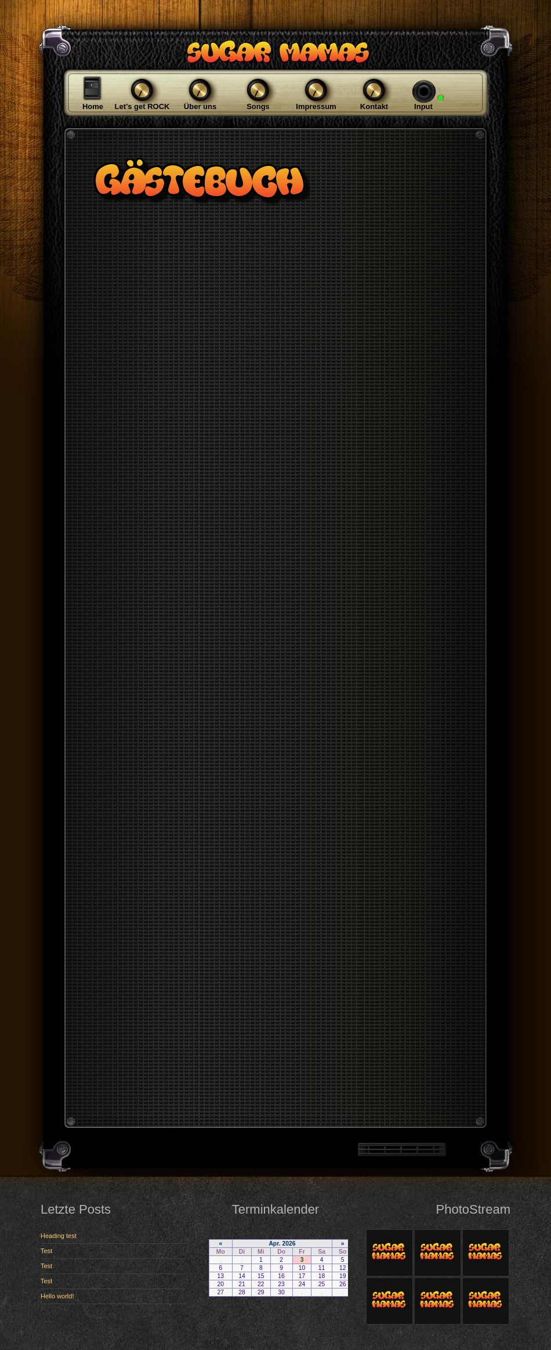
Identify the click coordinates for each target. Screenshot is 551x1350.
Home (92, 106)
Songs (258, 106)
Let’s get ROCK (142, 106)
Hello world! (57, 1296)
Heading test (59, 1235)
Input (423, 106)
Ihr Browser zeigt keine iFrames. (275, 1287)
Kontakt (374, 106)
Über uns (200, 106)
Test (46, 1250)
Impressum (316, 106)
